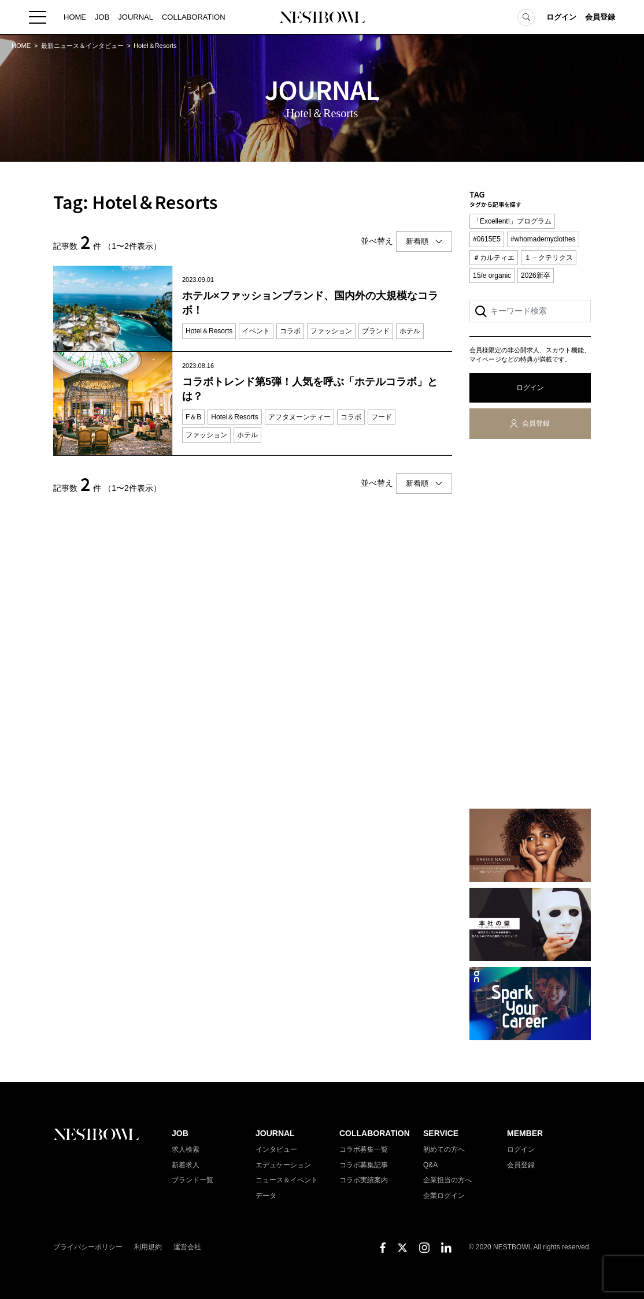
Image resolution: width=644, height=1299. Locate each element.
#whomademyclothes (543, 239)
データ (266, 1196)
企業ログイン (444, 1196)
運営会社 (187, 1247)
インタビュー (276, 1149)
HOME (75, 17)
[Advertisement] (530, 626)
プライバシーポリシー (88, 1247)
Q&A (430, 1165)
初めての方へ (444, 1149)
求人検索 (185, 1149)
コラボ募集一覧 (363, 1149)
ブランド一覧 (192, 1180)
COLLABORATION (193, 17)
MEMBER (525, 1133)
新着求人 (185, 1165)
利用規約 (148, 1247)
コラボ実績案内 (363, 1180)
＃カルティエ (494, 258)
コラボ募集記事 (363, 1165)
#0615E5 (487, 239)
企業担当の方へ (447, 1180)
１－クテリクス (548, 258)
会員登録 (600, 17)
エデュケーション (283, 1165)
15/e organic (492, 275)
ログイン (561, 17)
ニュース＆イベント (287, 1180)
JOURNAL (135, 17)
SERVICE (440, 1133)
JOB (102, 17)
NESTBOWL (322, 17)
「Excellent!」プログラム (512, 221)
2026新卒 (535, 275)
